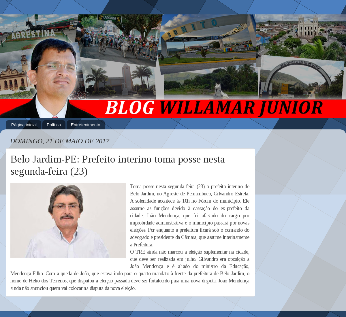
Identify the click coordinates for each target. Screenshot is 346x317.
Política (54, 124)
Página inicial (24, 124)
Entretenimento (85, 124)
